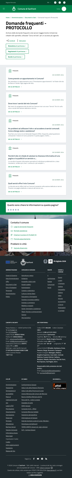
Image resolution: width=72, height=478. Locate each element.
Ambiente (24, 278)
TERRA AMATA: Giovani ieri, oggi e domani (34, 427)
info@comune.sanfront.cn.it (18, 341)
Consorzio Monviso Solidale (29, 412)
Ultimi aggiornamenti (12, 445)
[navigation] (4, 9)
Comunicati (51, 284)
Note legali (9, 436)
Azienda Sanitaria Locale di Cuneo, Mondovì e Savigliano (38, 421)
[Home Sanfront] (23, 8)
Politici (8, 296)
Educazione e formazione (29, 296)
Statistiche (9, 448)
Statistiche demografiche (29, 415)
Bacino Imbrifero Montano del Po (31, 397)
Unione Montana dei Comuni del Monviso (34, 394)
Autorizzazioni (25, 287)
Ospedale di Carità (27, 403)
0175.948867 (13, 332)
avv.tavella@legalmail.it (47, 373)
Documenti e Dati (30, 17)
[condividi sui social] (10, 40)
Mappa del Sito (10, 451)
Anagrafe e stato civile (28, 281)
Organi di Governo (11, 275)
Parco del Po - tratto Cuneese (30, 400)
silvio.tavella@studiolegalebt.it (50, 371)
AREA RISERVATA (35, 475)
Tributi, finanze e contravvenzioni (31, 312)
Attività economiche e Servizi (62, 301)
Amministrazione (17, 17)
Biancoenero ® (51, 470)
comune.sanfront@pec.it (17, 339)
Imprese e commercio (28, 302)
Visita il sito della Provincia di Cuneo (32, 391)
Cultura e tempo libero (28, 293)
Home (8, 17)
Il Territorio (61, 283)
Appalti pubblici (26, 284)
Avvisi (49, 287)
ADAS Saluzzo (25, 406)
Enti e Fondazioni (11, 287)
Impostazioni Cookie (12, 439)
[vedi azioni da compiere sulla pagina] (21, 40)
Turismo (23, 315)
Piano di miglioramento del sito (11, 400)
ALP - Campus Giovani (28, 430)
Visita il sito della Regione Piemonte (32, 388)
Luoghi (60, 280)
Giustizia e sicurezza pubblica (30, 299)
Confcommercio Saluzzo (28, 385)
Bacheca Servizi (11, 427)
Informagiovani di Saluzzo (29, 418)
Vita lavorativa (25, 318)
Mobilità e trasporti (27, 305)
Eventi (60, 277)
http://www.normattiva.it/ (29, 424)
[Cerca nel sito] (64, 9)
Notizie (50, 281)
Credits (8, 442)
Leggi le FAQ (10, 406)
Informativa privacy (12, 433)
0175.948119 (12, 330)
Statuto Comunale (11, 430)
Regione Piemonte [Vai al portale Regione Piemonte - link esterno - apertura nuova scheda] (11, 2)
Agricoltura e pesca (27, 275)
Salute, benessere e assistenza (31, 308)
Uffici (7, 281)
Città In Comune (45, 468)
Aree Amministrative (12, 278)
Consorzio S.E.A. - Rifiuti (28, 409)
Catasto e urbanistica (28, 290)
